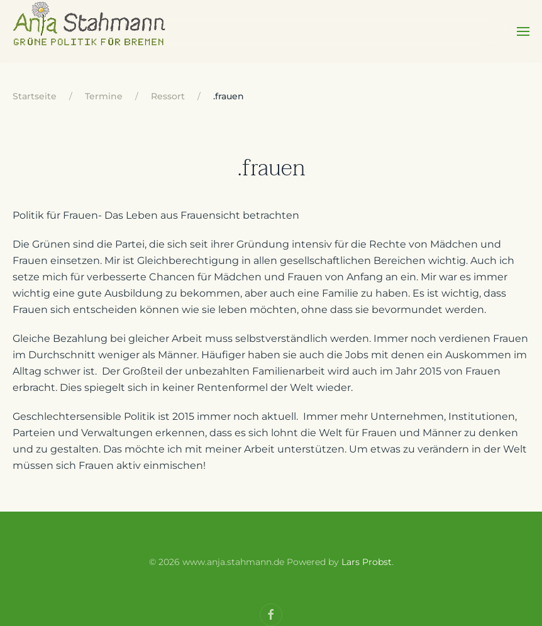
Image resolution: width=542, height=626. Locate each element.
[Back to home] (90, 31)
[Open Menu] (523, 31)
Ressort (168, 96)
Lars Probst (366, 562)
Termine (104, 96)
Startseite (35, 96)
